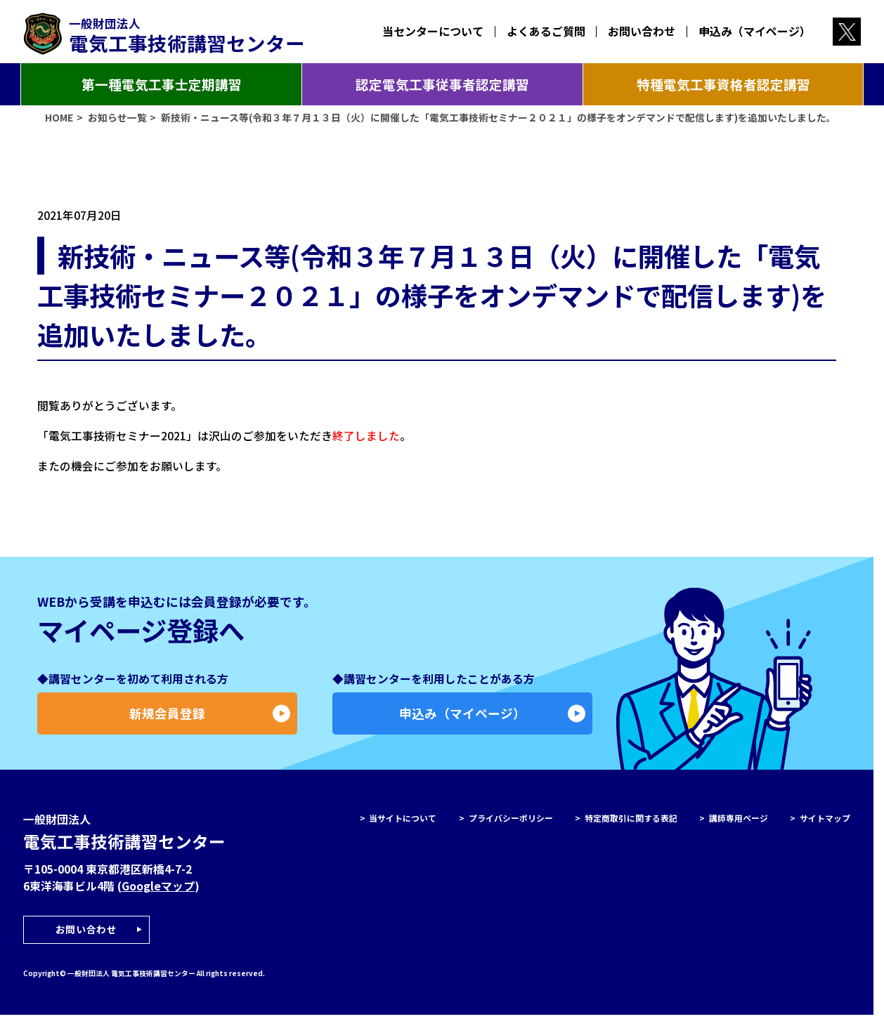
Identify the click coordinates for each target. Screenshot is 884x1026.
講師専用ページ (738, 823)
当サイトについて (402, 823)
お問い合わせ (641, 31)
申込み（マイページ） (754, 31)
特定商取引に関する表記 (631, 823)
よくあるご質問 (546, 31)
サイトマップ (825, 823)
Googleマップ (158, 892)
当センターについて (433, 31)
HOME (59, 124)
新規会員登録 (209, 719)
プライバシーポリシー (511, 823)
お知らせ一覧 (117, 124)
